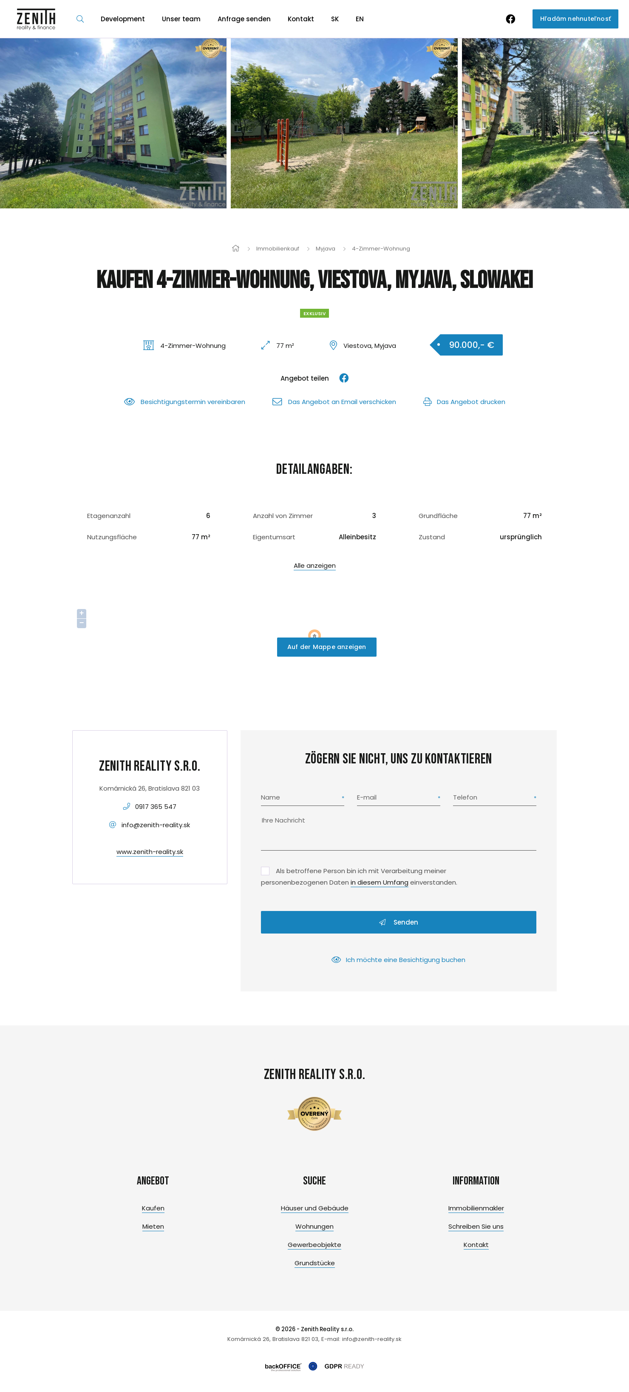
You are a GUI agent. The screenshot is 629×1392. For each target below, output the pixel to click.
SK (335, 18)
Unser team (181, 18)
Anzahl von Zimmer (283, 515)
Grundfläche (438, 515)
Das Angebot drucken (464, 401)
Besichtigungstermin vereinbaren (184, 401)
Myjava (325, 249)
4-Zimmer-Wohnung (381, 249)
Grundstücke (315, 1262)
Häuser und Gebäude (314, 1208)
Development (123, 18)
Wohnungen (314, 1226)
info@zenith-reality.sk (156, 824)
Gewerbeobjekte (314, 1244)
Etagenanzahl (108, 515)
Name (270, 797)
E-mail (367, 797)
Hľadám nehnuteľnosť (575, 18)
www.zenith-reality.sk (149, 851)
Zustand (432, 536)
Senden (398, 922)
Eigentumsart (274, 536)
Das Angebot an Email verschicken (334, 401)
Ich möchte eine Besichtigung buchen (398, 959)
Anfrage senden (244, 18)
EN (360, 18)
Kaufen (153, 1208)
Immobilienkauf (277, 249)
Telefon (465, 797)
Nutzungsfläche (112, 536)
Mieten (153, 1226)
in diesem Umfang (379, 882)
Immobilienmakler (476, 1208)
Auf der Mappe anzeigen (326, 647)
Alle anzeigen (315, 565)
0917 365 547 (155, 806)
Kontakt (301, 18)
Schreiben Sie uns (476, 1226)
